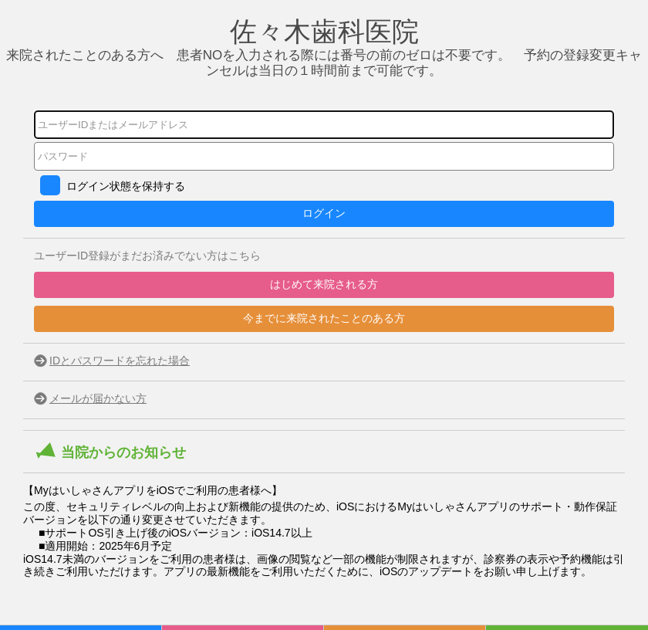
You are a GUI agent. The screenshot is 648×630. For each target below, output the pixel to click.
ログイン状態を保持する (125, 186)
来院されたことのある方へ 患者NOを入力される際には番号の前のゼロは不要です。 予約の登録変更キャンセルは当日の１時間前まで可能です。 (324, 53)
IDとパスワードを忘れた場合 (119, 360)
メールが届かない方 (98, 398)
